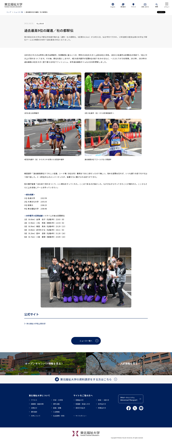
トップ (9, 12)
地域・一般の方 (103, 400)
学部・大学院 (58, 400)
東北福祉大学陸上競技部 (35, 323)
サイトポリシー (81, 416)
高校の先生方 (80, 408)
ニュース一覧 (18, 12)
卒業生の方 (102, 408)
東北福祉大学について (39, 395)
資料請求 (123, 7)
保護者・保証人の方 (83, 404)
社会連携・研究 (58, 416)
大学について (35, 416)
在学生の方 (102, 404)
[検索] (156, 5)
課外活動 (56, 404)
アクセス (133, 7)
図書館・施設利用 (37, 404)
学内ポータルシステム (128, 399)
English (113, 7)
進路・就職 (57, 408)
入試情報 (56, 412)
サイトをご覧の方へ (83, 395)
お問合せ (34, 408)
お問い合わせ (145, 7)
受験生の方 (80, 400)
